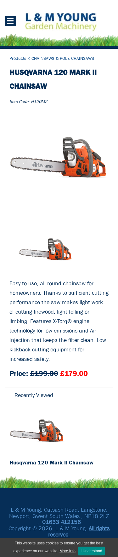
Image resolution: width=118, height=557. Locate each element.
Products (18, 58)
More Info (67, 551)
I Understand (91, 551)
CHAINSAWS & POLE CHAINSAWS (62, 58)
